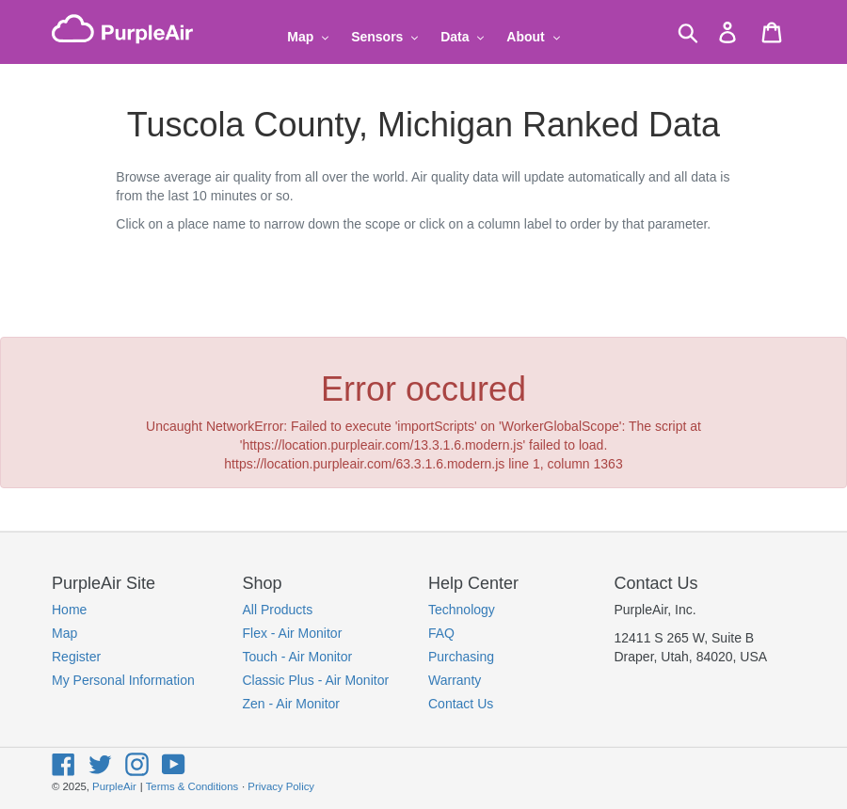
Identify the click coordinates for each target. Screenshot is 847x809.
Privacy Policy (281, 786)
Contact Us (460, 703)
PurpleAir (114, 786)
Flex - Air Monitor (293, 633)
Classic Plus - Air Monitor (316, 680)
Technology (461, 609)
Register (76, 656)
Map (64, 633)
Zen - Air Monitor (291, 703)
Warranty (454, 680)
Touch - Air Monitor (298, 656)
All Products (278, 609)
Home (69, 609)
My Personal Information (123, 680)
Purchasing (461, 656)
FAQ (441, 633)
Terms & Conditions (192, 786)
